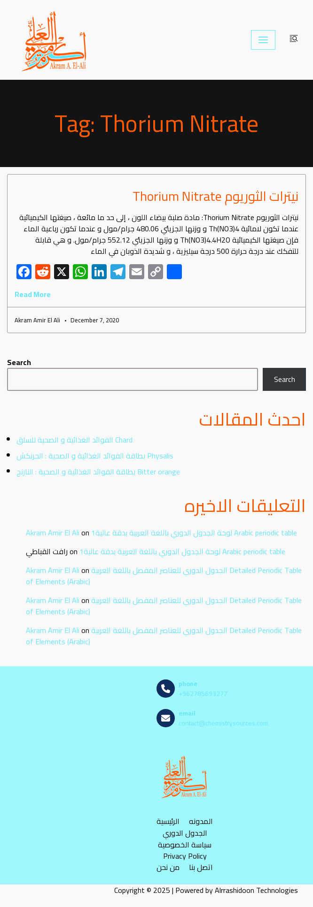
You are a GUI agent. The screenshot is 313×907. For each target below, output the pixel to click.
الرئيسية (168, 821)
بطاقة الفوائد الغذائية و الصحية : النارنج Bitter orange (98, 472)
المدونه (201, 821)
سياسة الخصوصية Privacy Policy (184, 850)
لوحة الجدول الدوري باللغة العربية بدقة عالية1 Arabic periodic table (194, 533)
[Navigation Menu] (263, 40)
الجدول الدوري (185, 833)
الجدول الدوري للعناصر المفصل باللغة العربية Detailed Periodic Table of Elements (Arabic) (164, 575)
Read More (33, 294)
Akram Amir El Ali (52, 533)
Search (19, 362)
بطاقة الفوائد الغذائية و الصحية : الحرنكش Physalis (94, 456)
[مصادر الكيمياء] (55, 40)
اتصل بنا (201, 867)
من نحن (168, 867)
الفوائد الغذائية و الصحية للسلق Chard (74, 440)
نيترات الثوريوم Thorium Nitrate (215, 196)
